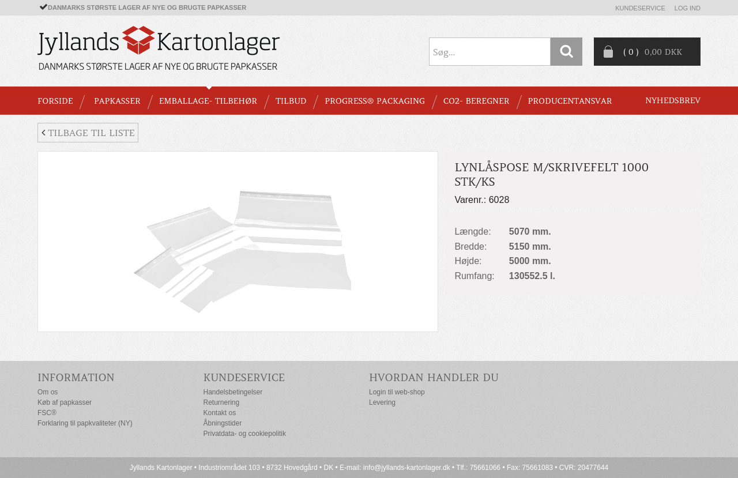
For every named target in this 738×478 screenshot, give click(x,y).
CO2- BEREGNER (476, 101)
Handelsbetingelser (233, 392)
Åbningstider (223, 423)
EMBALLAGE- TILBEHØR (208, 101)
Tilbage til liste (88, 132)
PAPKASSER (117, 101)
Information (76, 377)
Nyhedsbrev (673, 100)
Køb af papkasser (64, 402)
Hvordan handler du (434, 377)
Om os (47, 392)
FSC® (47, 413)
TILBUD (291, 101)
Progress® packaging (375, 101)
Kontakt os (220, 413)
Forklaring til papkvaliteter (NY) (85, 423)
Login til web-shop (397, 392)
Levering (382, 402)
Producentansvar (570, 101)
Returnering (222, 402)
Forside (55, 101)
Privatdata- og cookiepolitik (245, 434)
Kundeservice (640, 8)
